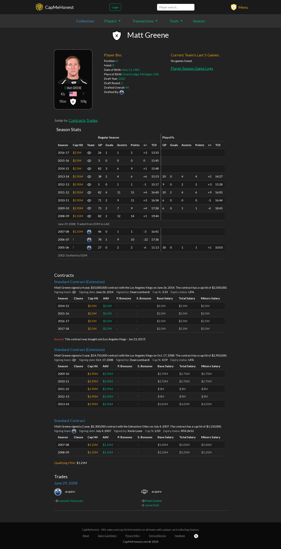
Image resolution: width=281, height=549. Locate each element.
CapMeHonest (59, 7)
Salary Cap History (107, 535)
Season (199, 21)
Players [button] (110, 21)
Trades (92, 120)
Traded (81, 224)
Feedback (180, 535)
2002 (122, 78)
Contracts (77, 120)
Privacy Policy (133, 535)
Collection (85, 21)
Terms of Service (157, 535)
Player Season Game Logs (192, 68)
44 (127, 87)
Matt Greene (153, 500)
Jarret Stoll (152, 505)
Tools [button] (174, 21)
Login (115, 7)
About (86, 535)
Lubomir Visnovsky (71, 500)
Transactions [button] (143, 21)
